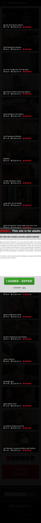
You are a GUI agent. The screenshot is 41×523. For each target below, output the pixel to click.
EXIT (24, 288)
